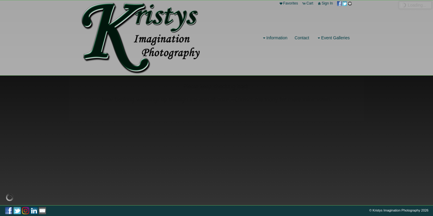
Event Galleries (333, 37)
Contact (302, 37)
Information (274, 37)
